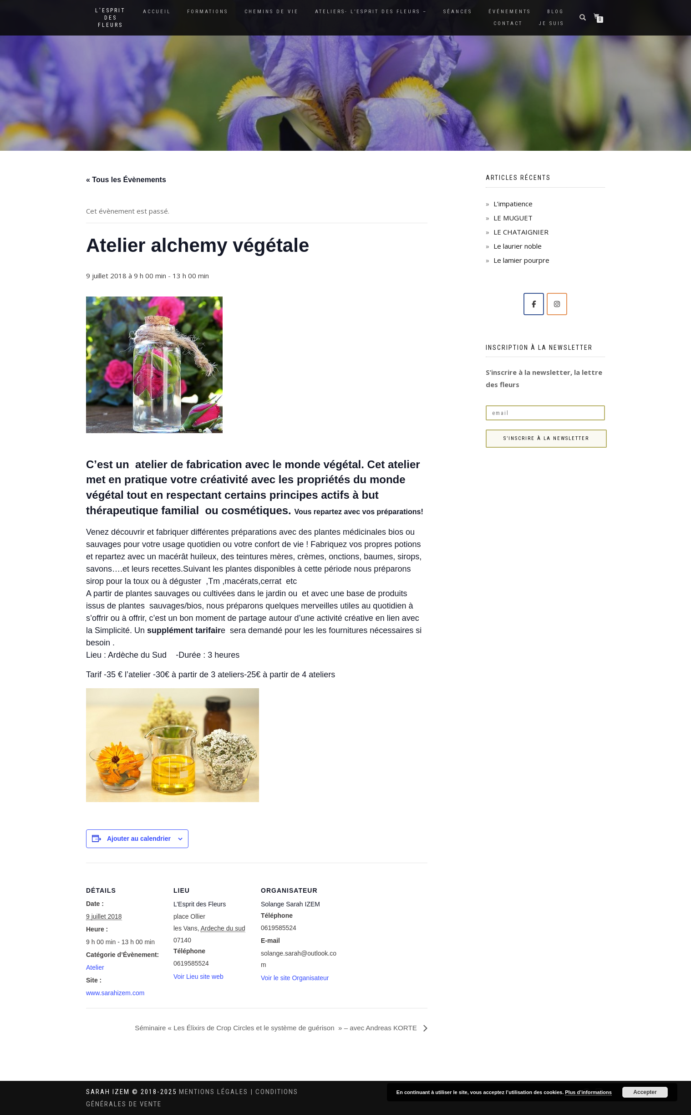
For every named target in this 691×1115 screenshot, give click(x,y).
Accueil (157, 12)
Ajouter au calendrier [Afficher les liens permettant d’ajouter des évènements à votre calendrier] (139, 838)
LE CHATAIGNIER (521, 231)
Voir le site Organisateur (295, 978)
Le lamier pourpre (521, 260)
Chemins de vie (271, 12)
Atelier (95, 967)
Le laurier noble (517, 246)
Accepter (644, 1092)
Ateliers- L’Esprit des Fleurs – (371, 12)
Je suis (551, 23)
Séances (457, 12)
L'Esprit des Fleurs (110, 17)
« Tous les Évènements (126, 180)
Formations (207, 12)
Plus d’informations (588, 1092)
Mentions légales (214, 1092)
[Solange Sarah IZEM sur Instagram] (557, 304)
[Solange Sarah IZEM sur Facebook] (533, 304)
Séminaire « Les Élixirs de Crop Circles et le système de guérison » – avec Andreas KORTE (268, 1027)
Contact (508, 23)
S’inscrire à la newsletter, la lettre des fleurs (544, 378)
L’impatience (513, 203)
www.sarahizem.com (115, 993)
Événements (509, 12)
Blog (555, 12)
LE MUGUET (513, 217)
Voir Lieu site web (198, 976)
